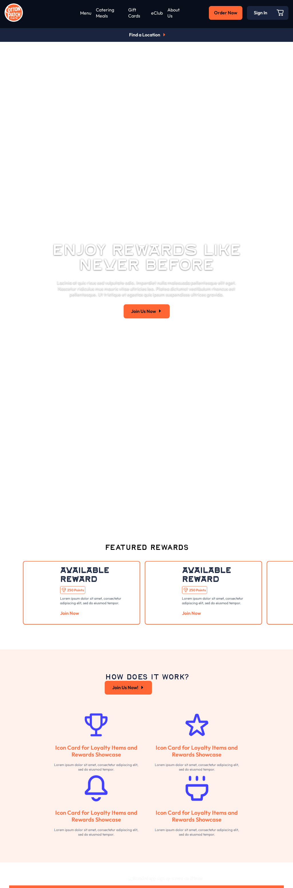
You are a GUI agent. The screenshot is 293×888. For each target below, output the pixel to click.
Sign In (260, 12)
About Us (173, 13)
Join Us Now (146, 311)
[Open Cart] (280, 13)
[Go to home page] (14, 12)
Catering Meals (105, 13)
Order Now (225, 12)
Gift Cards (134, 13)
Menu (85, 13)
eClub (157, 13)
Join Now (69, 626)
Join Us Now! (128, 697)
